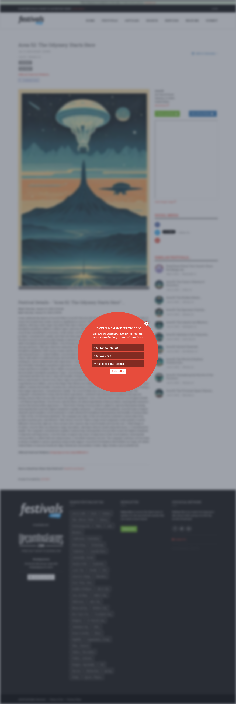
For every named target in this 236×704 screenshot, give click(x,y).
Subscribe (118, 371)
